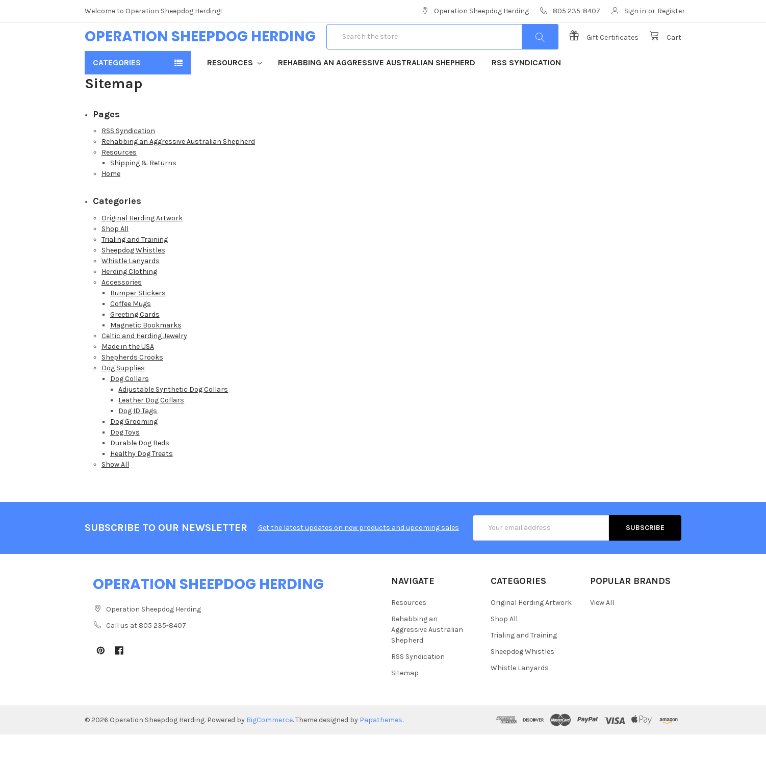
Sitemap (405, 702)
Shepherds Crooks (132, 387)
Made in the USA (127, 376)
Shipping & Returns (143, 192)
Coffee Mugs (130, 333)
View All (602, 632)
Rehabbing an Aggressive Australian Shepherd (376, 92)
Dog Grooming (134, 451)
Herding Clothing (129, 301)
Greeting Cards (135, 344)
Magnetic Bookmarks (146, 354)
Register (671, 11)
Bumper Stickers (138, 322)
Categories (117, 92)
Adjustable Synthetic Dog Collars (173, 419)
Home (110, 203)
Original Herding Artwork (142, 247)
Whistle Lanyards (130, 290)
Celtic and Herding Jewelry (144, 365)
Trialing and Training (134, 269)
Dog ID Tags (137, 440)
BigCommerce (269, 749)
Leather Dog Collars (151, 429)
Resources (234, 92)
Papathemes (381, 749)
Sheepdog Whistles (133, 279)
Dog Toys (125, 461)
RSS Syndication (526, 92)
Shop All (115, 258)
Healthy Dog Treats (141, 483)
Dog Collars (129, 408)
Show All (115, 494)
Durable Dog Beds (139, 472)
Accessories (121, 312)
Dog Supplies (123, 397)
